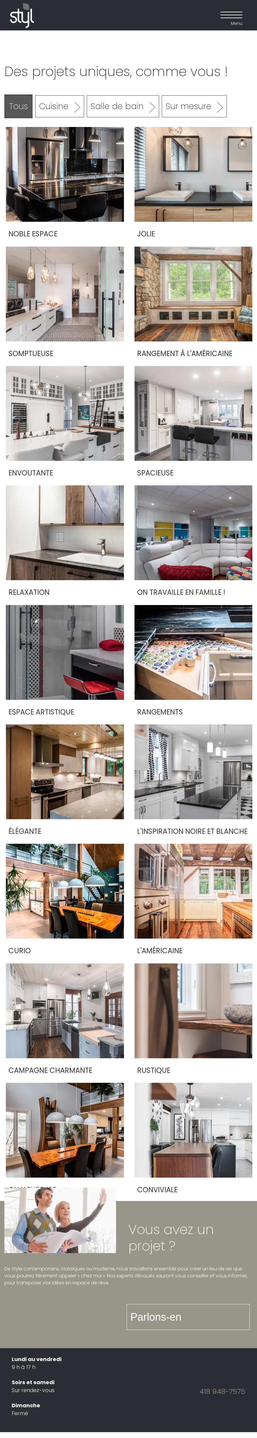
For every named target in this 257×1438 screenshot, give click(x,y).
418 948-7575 (222, 1391)
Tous (18, 106)
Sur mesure (188, 106)
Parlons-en (155, 1317)
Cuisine (54, 106)
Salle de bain (117, 106)
